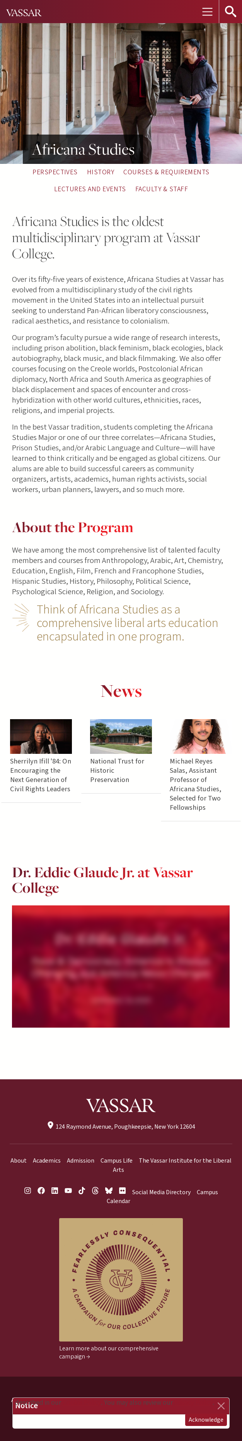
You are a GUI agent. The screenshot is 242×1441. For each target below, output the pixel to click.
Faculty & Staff (161, 189)
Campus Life (117, 1160)
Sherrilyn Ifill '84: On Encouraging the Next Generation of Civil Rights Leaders (41, 775)
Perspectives (55, 172)
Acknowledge (206, 1420)
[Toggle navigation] (207, 11)
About (18, 1160)
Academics (47, 1160)
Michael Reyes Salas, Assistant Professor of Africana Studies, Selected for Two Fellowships (196, 785)
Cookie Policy (82, 1402)
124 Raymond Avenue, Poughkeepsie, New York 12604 (121, 1126)
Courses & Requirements (166, 172)
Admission (80, 1160)
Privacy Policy (193, 1402)
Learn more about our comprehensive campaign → (108, 1352)
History (100, 172)
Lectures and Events (90, 189)
